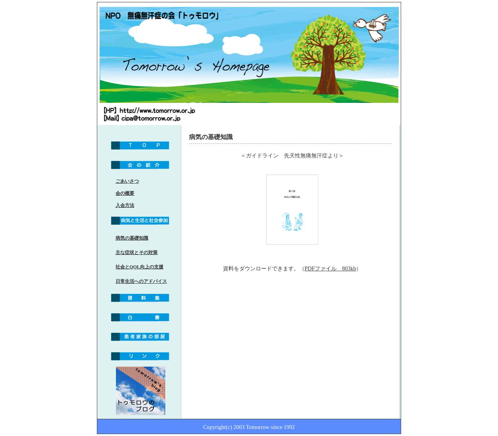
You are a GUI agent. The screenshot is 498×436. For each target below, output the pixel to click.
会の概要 (125, 193)
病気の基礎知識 (132, 238)
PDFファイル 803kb (330, 268)
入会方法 (125, 205)
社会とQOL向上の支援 (139, 267)
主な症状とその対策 (137, 252)
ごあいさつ (127, 181)
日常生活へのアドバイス (141, 281)
